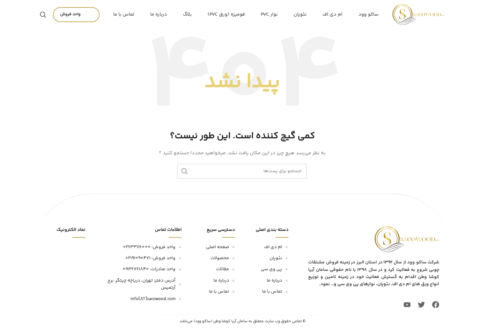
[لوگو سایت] (418, 14)
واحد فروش (76, 14)
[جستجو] (43, 14)
